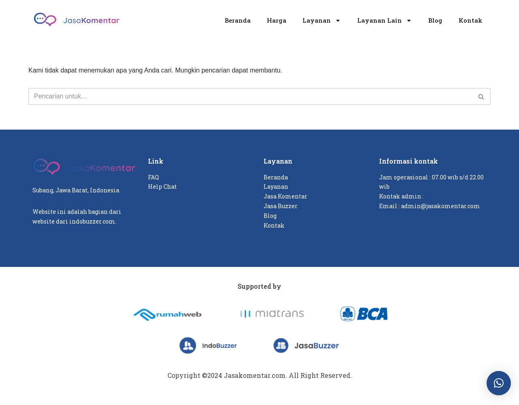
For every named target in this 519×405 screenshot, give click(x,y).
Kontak (471, 20)
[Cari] (250, 96)
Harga (276, 20)
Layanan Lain (384, 20)
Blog (435, 20)
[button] (499, 383)
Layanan (321, 20)
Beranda (238, 20)
